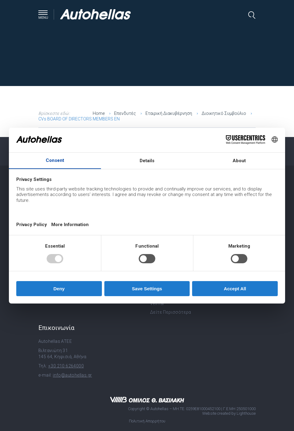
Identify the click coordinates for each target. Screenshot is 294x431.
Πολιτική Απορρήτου (147, 421)
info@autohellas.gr (72, 375)
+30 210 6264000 (66, 365)
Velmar (157, 303)
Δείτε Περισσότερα (170, 312)
